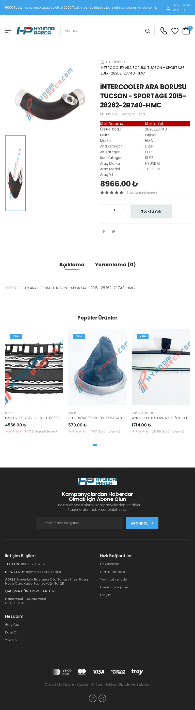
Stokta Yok (151, 211)
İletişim (105, 594)
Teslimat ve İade (113, 579)
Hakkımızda (109, 564)
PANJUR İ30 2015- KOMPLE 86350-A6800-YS (42, 418)
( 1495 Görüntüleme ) (168, 431)
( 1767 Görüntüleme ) (104, 431)
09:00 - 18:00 (25, 600)
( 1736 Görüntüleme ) (41, 431)
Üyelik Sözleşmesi (114, 587)
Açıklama (72, 264)
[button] (95, 445)
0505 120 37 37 (33, 564)
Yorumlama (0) (115, 264)
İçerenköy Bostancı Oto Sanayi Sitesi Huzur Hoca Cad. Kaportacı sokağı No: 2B (46, 581)
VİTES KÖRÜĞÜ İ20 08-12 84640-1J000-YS (103, 418)
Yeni (16, 336)
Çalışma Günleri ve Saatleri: (30, 591)
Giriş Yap (173, 7)
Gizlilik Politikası (112, 571)
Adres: (10, 579)
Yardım (11, 640)
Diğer (9, 413)
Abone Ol (142, 523)
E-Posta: (13, 571)
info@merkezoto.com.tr (41, 571)
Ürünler (115, 61)
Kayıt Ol (186, 7)
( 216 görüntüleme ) (142, 192)
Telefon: (12, 564)
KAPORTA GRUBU (142, 413)
